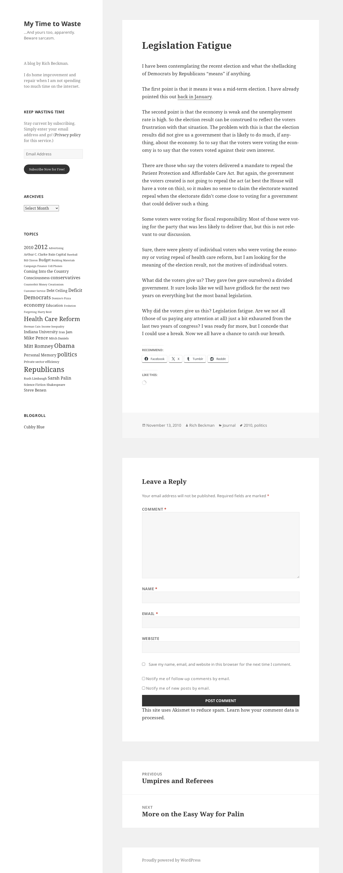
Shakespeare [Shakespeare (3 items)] (56, 384)
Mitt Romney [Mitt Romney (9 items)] (38, 346)
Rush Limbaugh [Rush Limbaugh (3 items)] (35, 378)
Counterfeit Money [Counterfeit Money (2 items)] (35, 284)
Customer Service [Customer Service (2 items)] (35, 291)
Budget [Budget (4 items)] (45, 259)
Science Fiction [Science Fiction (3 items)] (35, 384)
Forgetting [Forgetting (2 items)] (30, 312)
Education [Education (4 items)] (54, 305)
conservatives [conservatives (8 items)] (65, 277)
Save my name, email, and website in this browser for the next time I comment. (220, 664)
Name (150, 588)
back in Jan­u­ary (194, 96)
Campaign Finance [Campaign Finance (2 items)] (35, 266)
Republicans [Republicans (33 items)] (44, 369)
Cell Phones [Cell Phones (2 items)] (55, 266)
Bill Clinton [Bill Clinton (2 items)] (31, 260)
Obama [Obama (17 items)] (64, 345)
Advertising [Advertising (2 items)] (56, 248)
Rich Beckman (202, 425)
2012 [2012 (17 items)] (41, 247)
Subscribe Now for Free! (47, 169)
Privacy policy (68, 134)
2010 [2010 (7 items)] (28, 247)
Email (150, 613)
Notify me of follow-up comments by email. (188, 678)
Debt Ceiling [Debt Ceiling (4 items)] (57, 290)
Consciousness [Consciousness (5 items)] (37, 277)
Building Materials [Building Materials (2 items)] (63, 260)
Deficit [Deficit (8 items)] (75, 290)
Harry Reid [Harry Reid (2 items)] (45, 312)
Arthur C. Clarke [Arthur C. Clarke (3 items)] (35, 254)
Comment (154, 509)
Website (150, 638)
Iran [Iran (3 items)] (62, 332)
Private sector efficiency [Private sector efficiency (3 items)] (41, 362)
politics (260, 425)
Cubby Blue (34, 427)
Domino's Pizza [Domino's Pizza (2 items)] (61, 298)
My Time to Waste (52, 23)
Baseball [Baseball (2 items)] (72, 254)
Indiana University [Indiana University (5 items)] (41, 331)
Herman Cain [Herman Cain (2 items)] (32, 326)
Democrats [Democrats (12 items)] (37, 297)
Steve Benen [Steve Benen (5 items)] (35, 390)
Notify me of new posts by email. (178, 688)
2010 (248, 425)
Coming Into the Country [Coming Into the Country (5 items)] (46, 271)
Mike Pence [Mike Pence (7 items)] (36, 338)
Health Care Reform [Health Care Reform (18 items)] (52, 319)
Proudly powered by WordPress (171, 860)
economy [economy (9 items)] (34, 305)
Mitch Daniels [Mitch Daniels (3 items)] (59, 338)
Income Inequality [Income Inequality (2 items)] (53, 326)
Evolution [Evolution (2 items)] (70, 305)
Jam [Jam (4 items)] (69, 331)
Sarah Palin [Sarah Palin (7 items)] (59, 378)
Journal (229, 425)
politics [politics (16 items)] (67, 354)
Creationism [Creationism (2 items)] (55, 284)
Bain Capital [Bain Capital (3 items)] (57, 254)
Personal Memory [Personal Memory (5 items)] (40, 355)
